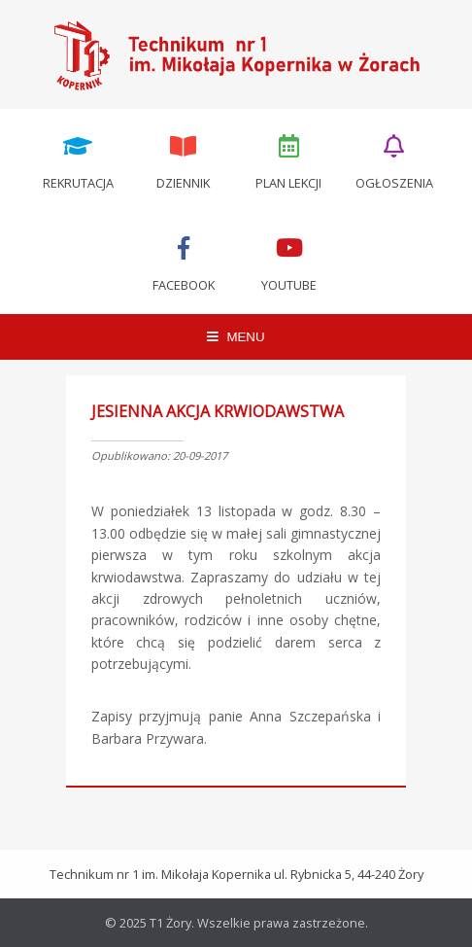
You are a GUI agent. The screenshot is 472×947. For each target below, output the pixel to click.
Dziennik (183, 160)
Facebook (183, 262)
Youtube (289, 262)
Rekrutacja (77, 160)
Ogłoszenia (394, 160)
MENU (235, 337)
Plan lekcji (289, 160)
